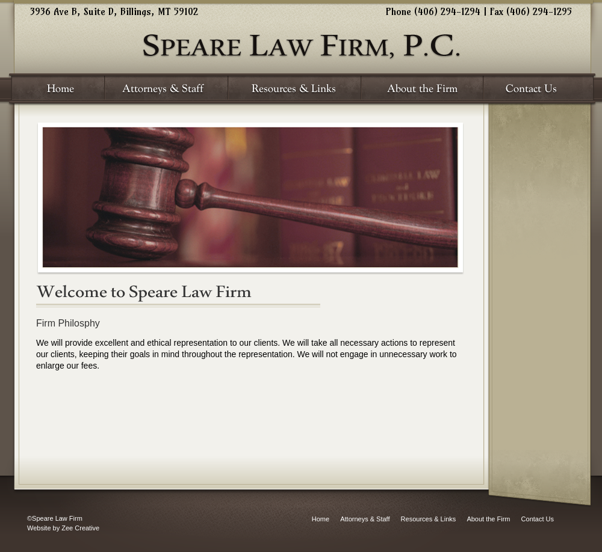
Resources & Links (428, 519)
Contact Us (537, 519)
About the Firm (488, 519)
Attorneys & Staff (364, 519)
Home (320, 519)
